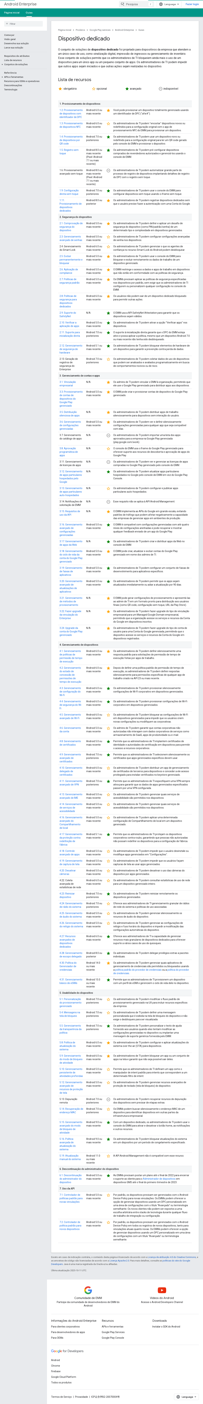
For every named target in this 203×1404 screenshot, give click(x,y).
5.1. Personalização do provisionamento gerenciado (71, 1003)
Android (55, 1360)
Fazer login (192, 4)
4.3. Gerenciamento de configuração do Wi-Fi (70, 691)
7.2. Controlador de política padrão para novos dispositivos (70, 1225)
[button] (23, 48)
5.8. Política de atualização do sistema (68, 1046)
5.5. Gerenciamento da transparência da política (71, 1029)
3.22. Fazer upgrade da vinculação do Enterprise (70, 615)
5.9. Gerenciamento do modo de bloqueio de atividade (71, 1059)
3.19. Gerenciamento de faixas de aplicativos (71, 571)
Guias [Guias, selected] (29, 12)
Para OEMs (57, 1337)
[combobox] (136, 4)
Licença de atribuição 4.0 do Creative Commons (172, 1257)
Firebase (56, 1371)
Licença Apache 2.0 (119, 1260)
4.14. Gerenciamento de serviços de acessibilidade (71, 808)
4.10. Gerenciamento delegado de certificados (71, 771)
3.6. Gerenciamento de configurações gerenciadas (70, 425)
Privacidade (81, 1396)
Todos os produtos (61, 1382)
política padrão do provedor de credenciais (138, 969)
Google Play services (100, 30)
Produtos (80, 30)
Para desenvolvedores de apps (68, 1332)
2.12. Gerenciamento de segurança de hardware (71, 349)
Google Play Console (113, 1337)
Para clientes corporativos (65, 1326)
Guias (141, 30)
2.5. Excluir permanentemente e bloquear (71, 260)
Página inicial (11, 12)
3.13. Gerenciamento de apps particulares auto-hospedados (71, 492)
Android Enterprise (20, 4)
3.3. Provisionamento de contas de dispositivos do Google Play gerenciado (71, 398)
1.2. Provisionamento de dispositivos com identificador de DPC (71, 113)
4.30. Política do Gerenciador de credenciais (68, 966)
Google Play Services (113, 1332)
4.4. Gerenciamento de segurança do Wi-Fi (71, 705)
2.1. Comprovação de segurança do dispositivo (71, 227)
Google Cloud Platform (63, 1377)
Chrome (55, 1365)
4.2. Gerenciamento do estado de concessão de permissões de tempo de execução (70, 674)
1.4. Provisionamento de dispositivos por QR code (71, 140)
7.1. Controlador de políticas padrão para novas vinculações (71, 1198)
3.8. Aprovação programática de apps (69, 452)
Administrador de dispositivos (159, 1178)
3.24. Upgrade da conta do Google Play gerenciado (71, 631)
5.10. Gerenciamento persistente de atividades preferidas (71, 1072)
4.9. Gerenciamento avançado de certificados (70, 758)
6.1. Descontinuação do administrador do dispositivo (71, 1179)
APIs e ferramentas (112, 1326)
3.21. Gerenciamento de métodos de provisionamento (71, 601)
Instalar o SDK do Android (166, 1326)
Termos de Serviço (61, 1396)
